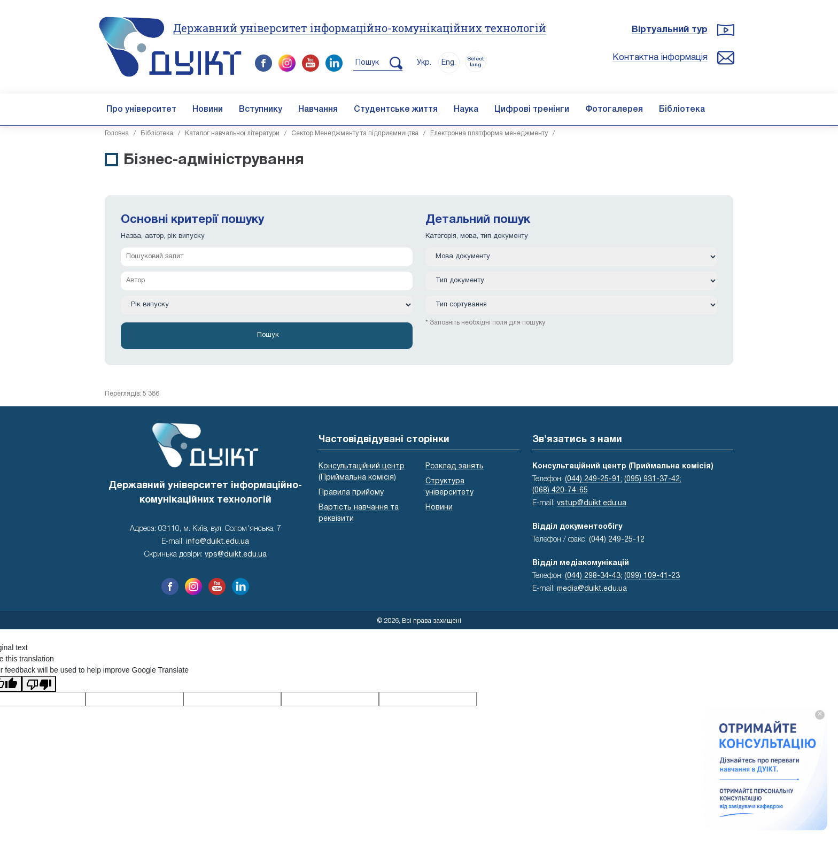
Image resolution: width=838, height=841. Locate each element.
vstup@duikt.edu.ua (591, 503)
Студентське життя (396, 109)
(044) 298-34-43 (592, 576)
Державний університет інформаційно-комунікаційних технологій (359, 28)
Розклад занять (454, 466)
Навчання (318, 109)
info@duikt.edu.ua (217, 541)
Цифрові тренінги (531, 109)
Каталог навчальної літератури (232, 133)
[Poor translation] (39, 684)
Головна (117, 133)
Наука (466, 109)
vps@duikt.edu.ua (236, 554)
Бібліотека (682, 109)
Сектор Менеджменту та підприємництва (354, 133)
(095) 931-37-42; (652, 479)
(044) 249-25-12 (617, 539)
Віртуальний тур (670, 30)
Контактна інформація (660, 57)
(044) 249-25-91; (593, 479)
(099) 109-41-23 (652, 576)
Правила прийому (351, 492)
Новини (207, 109)
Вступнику (260, 109)
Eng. (448, 62)
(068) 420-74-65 (560, 490)
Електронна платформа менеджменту (489, 133)
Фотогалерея (614, 109)
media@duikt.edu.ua (592, 588)
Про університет (141, 109)
